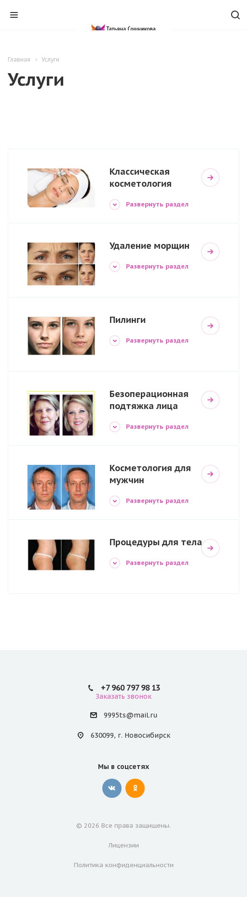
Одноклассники (135, 788)
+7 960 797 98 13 (130, 687)
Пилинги (128, 319)
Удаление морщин (150, 245)
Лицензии (124, 845)
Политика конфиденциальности (124, 865)
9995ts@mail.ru (130, 715)
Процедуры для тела (156, 542)
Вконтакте (112, 788)
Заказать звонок (123, 696)
